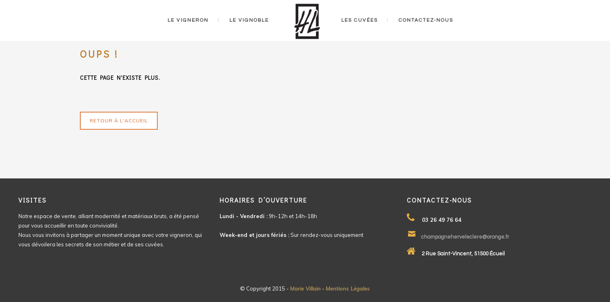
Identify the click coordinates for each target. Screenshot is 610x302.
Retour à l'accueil (119, 120)
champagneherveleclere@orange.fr (465, 237)
